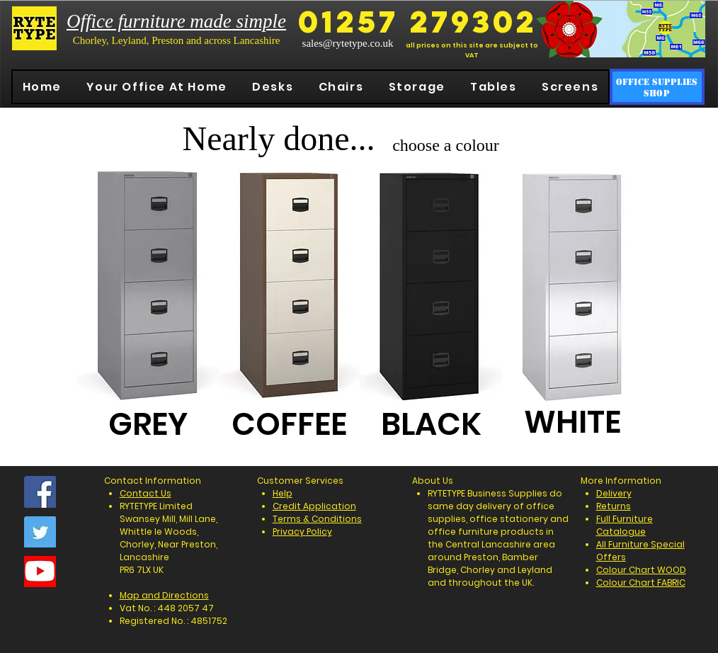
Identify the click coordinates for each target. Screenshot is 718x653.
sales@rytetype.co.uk (348, 43)
